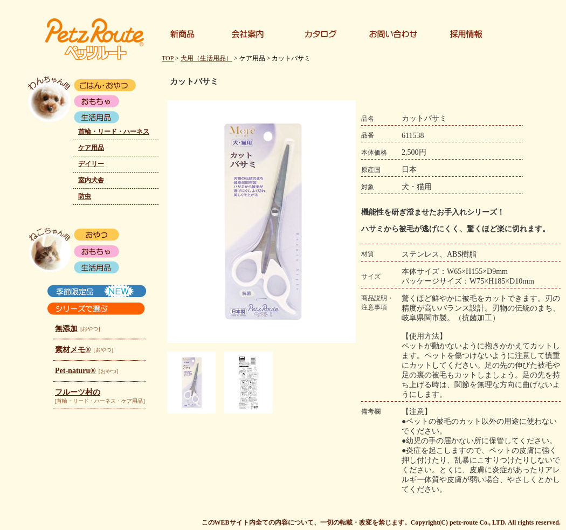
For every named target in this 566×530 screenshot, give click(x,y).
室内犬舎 (91, 180)
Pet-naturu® (75, 371)
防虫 (84, 196)
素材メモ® (73, 350)
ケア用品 (91, 148)
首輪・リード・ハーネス (113, 131)
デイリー (91, 164)
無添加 (66, 329)
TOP (168, 58)
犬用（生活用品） (206, 58)
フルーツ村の (77, 392)
